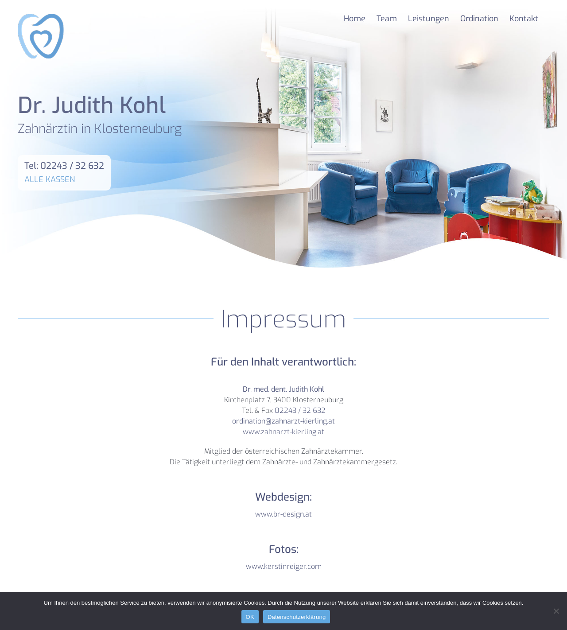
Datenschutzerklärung (297, 617)
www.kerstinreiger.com (284, 566)
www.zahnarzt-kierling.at (283, 431)
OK (250, 617)
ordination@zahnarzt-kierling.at (283, 421)
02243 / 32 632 (300, 410)
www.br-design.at (283, 514)
